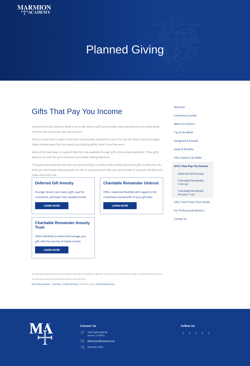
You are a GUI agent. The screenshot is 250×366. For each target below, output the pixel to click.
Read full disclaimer (41, 284)
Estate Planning (70, 284)
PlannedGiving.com (105, 284)
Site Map (56, 284)
